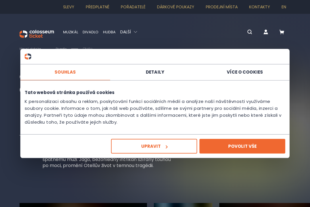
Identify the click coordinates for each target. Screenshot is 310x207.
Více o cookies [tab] (241, 72)
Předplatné (97, 7)
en (284, 7)
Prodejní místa (222, 7)
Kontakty (259, 7)
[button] (241, 32)
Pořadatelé (133, 7)
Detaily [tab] (155, 72)
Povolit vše (238, 146)
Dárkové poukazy (175, 7)
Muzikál (71, 32)
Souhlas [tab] (69, 72)
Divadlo (92, 32)
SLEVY (68, 7)
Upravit (154, 146)
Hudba (111, 32)
